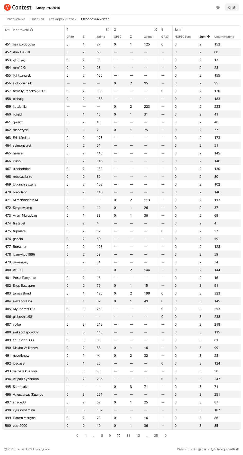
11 (128, 435)
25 (156, 435)
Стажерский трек (62, 19)
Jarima (103, 37)
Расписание (16, 19)
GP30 (73, 37)
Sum (205, 37)
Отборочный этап (95, 19)
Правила (37, 19)
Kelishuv (183, 449)
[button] (23, 30)
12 (138, 435)
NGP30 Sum (185, 37)
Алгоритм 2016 (47, 8)
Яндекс (42, 449)
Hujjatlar (200, 449)
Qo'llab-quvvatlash (225, 449)
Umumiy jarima (226, 37)
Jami (180, 29)
